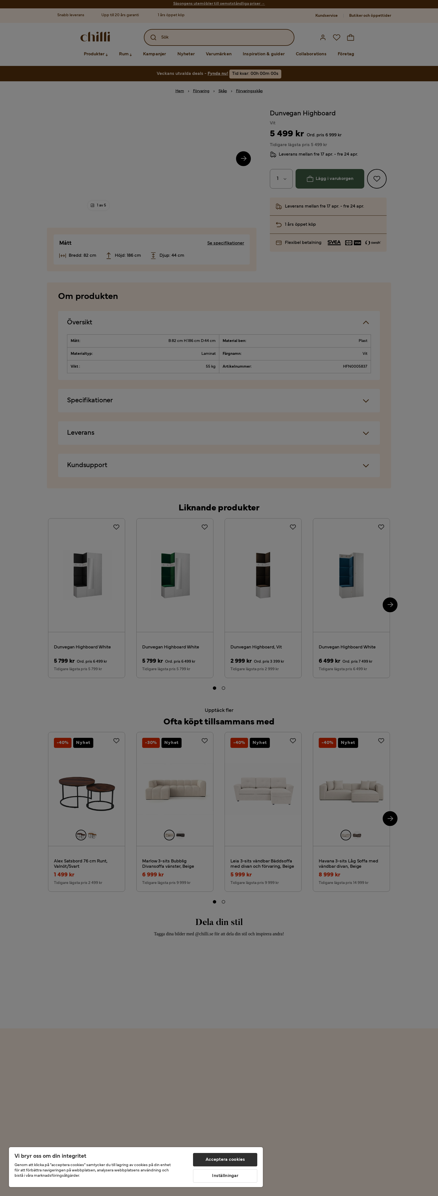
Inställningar (225, 1176)
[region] (136, 1167)
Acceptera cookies (225, 1160)
